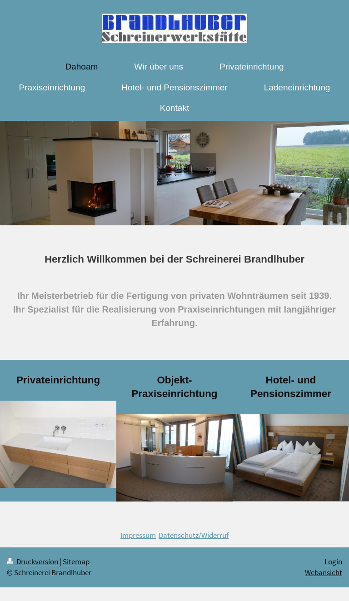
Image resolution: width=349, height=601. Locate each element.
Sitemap (76, 561)
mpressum (139, 535)
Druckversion (33, 561)
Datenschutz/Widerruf (194, 535)
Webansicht (323, 572)
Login (333, 561)
